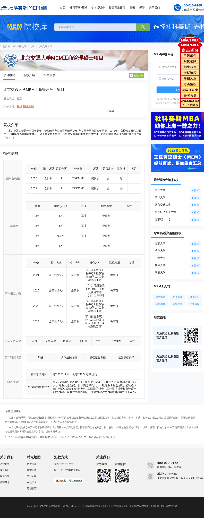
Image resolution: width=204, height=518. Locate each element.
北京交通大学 (45, 46)
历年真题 (194, 304)
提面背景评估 (117, 7)
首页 (62, 7)
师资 (142, 7)
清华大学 (160, 197)
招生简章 (177, 297)
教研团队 (32, 476)
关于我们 (154, 7)
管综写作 (160, 304)
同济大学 (160, 272)
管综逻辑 (177, 304)
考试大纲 (194, 297)
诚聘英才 (5, 482)
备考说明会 (98, 7)
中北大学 (160, 257)
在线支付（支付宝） (64, 464)
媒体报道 (5, 476)
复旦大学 (160, 265)
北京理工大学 (163, 219)
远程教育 (32, 488)
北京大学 (160, 190)
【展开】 (9, 137)
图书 (132, 7)
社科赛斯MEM (78, 7)
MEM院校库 (19, 46)
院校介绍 (29, 75)
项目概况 (9, 75)
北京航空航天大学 (165, 212)
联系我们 (5, 470)
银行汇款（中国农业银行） (68, 470)
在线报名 (32, 482)
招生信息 (49, 75)
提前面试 (160, 297)
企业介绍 (5, 464)
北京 (31, 46)
